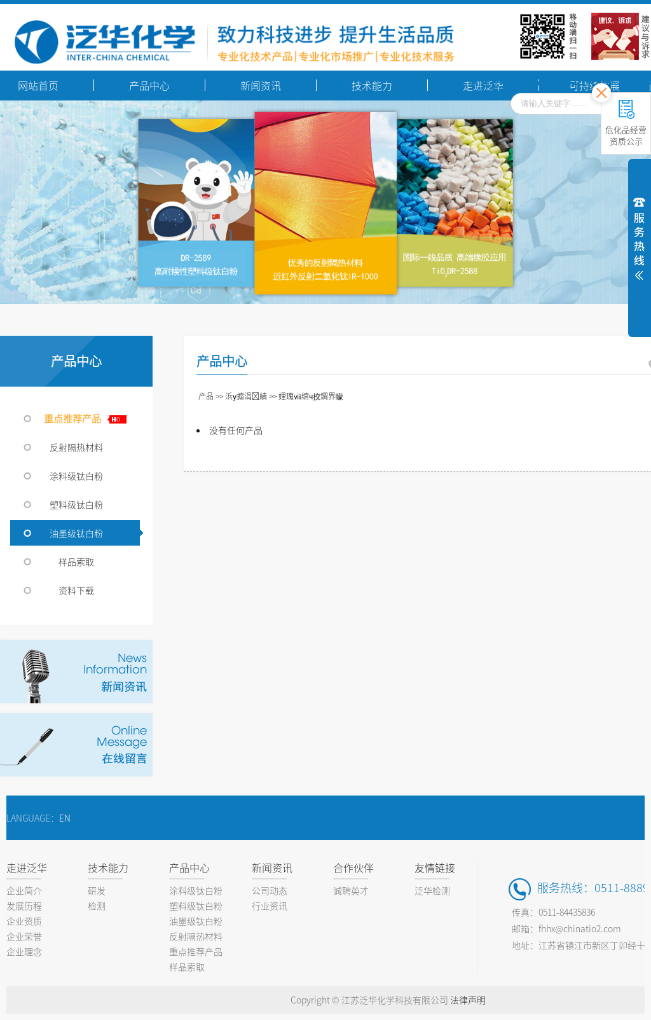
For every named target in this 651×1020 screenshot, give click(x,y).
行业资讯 (269, 905)
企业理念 (24, 951)
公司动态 (269, 890)
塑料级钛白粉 (76, 504)
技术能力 (108, 867)
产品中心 (189, 867)
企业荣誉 (24, 936)
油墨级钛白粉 (76, 533)
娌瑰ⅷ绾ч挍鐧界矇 (310, 395)
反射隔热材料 (76, 447)
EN (65, 817)
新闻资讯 (272, 867)
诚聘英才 (351, 890)
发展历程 (24, 905)
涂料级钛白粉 (76, 475)
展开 (639, 236)
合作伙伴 (353, 867)
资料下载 (76, 590)
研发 (97, 890)
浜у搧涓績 (246, 395)
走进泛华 (26, 867)
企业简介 (24, 890)
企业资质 (24, 920)
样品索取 (76, 561)
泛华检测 (432, 890)
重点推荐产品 (79, 418)
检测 (97, 905)
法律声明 (468, 999)
